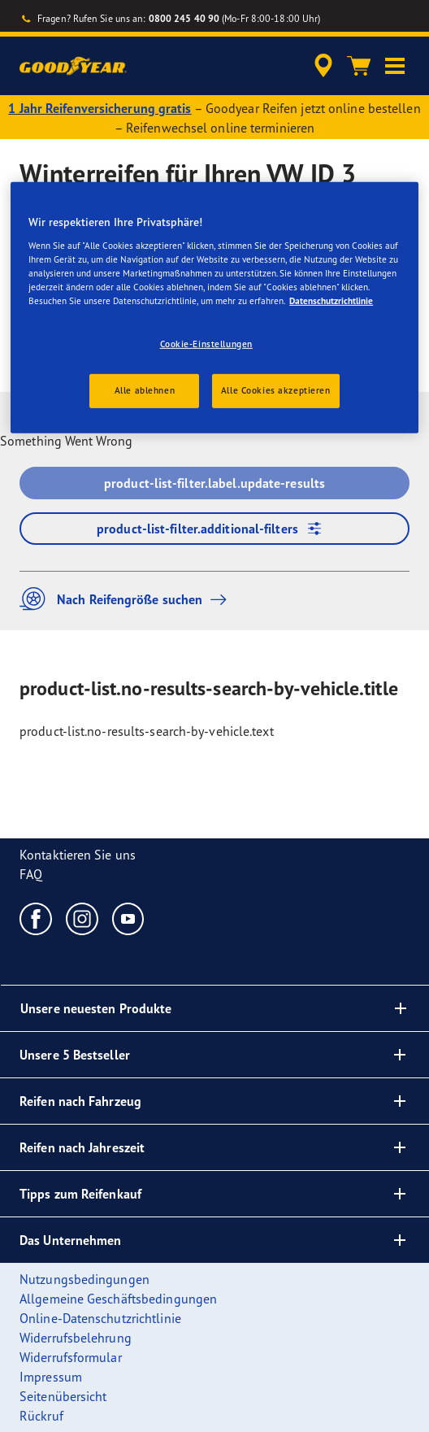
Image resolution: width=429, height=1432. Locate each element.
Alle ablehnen (145, 390)
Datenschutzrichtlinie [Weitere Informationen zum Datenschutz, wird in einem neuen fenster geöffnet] (331, 301)
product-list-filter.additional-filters (214, 528)
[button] (395, 66)
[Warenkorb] (359, 66)
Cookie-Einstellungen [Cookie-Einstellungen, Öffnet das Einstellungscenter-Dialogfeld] (206, 344)
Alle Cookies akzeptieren (276, 390)
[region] (214, 307)
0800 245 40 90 (184, 18)
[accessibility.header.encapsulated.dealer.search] (323, 66)
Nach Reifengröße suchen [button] (127, 599)
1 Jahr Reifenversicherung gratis (99, 108)
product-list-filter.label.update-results (214, 483)
